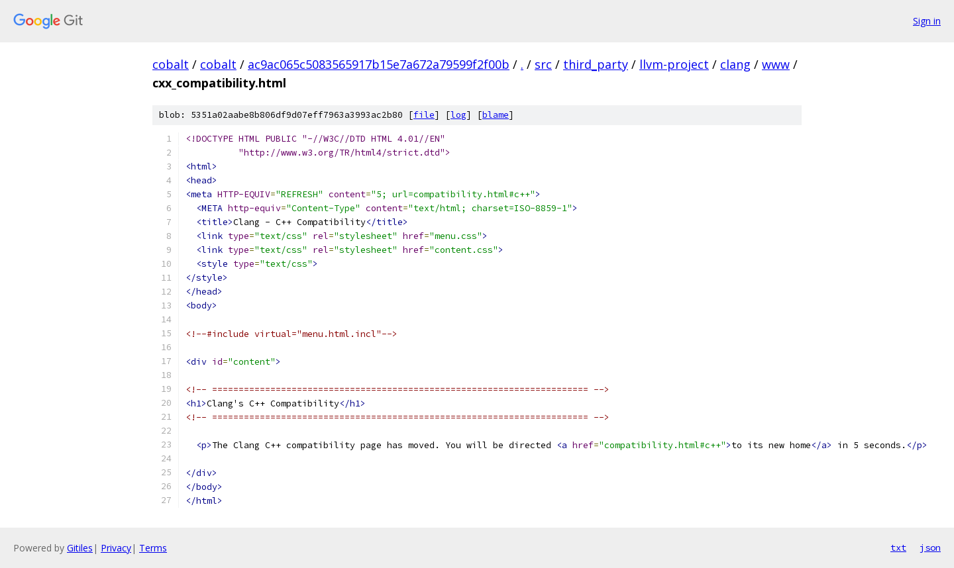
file (424, 114)
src (543, 64)
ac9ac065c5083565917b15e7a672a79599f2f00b (378, 64)
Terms (153, 548)
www (776, 64)
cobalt (170, 64)
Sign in (927, 21)
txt (898, 547)
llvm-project (674, 64)
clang (735, 64)
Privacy (116, 548)
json (930, 547)
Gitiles (80, 548)
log (458, 114)
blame (495, 114)
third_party (595, 64)
